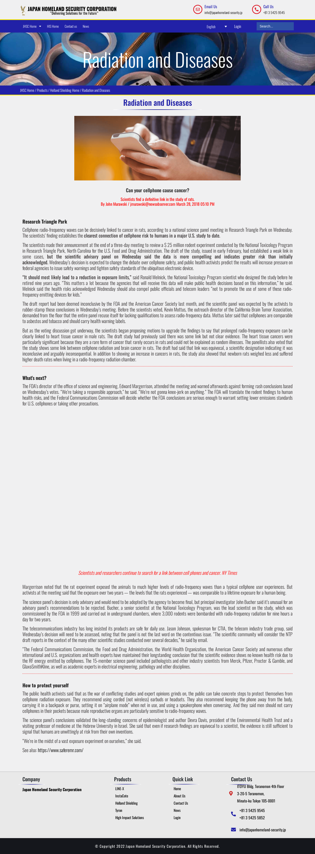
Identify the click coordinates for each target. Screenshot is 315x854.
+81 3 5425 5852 (252, 818)
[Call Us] (256, 9)
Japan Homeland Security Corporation (52, 789)
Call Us (268, 6)
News (86, 26)
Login (237, 26)
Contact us (71, 26)
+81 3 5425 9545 (274, 12)
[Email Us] (197, 9)
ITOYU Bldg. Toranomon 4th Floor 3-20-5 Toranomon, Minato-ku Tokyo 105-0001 (260, 793)
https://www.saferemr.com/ (60, 750)
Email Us (211, 6)
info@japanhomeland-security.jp (223, 12)
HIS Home (53, 26)
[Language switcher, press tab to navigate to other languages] (216, 26)
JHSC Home (32, 26)
